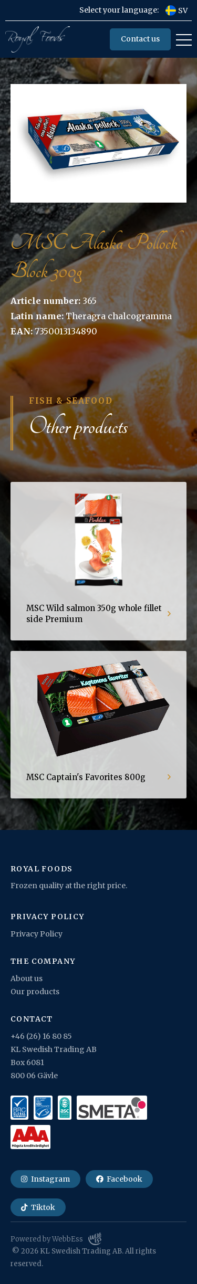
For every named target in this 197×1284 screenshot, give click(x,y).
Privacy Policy (37, 934)
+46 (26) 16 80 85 (41, 1036)
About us (27, 978)
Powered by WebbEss (56, 1239)
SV (176, 10)
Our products (35, 991)
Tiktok (38, 1207)
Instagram (45, 1179)
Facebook (119, 1179)
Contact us (140, 39)
